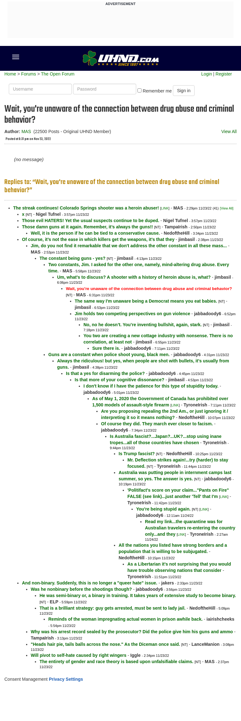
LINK (165, 208)
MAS (26, 131)
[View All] (226, 208)
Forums (28, 73)
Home (10, 73)
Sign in (183, 90)
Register (224, 73)
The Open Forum (57, 73)
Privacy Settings (66, 679)
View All (229, 131)
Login (206, 73)
